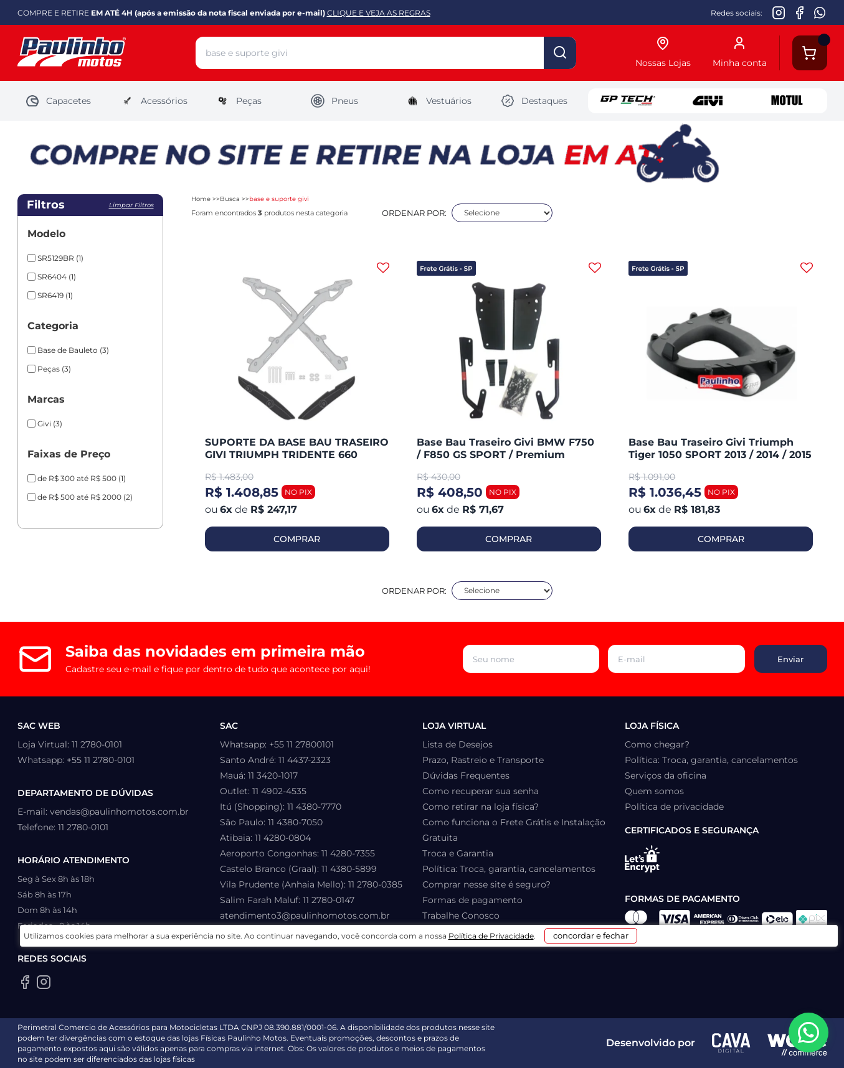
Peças (238, 100)
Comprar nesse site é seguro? (486, 884)
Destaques (533, 100)
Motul (787, 100)
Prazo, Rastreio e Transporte (483, 760)
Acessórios (153, 100)
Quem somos (654, 791)
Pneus (334, 100)
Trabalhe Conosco (461, 915)
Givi (707, 100)
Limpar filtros (131, 205)
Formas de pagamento (472, 900)
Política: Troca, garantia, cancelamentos (508, 868)
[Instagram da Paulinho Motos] (779, 12)
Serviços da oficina (665, 775)
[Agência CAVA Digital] (731, 1043)
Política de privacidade (674, 806)
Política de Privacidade (480, 1050)
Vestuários (438, 100)
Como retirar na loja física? (480, 806)
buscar (560, 53)
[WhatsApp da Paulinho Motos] (820, 12)
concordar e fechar (605, 1046)
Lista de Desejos (457, 744)
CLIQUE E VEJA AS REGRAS (378, 12)
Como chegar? (657, 744)
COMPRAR (296, 539)
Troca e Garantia (457, 853)
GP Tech (627, 100)
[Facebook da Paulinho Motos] (799, 12)
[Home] (106, 53)
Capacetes (58, 100)
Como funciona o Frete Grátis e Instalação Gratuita (513, 830)
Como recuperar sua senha (480, 791)
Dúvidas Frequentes (466, 775)
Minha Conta (450, 931)
